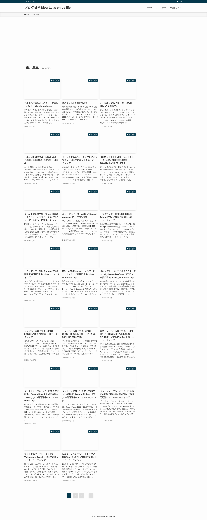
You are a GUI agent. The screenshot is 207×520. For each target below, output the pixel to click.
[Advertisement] (103, 36)
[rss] (177, 1)
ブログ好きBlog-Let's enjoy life (47, 7)
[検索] (181, 1)
